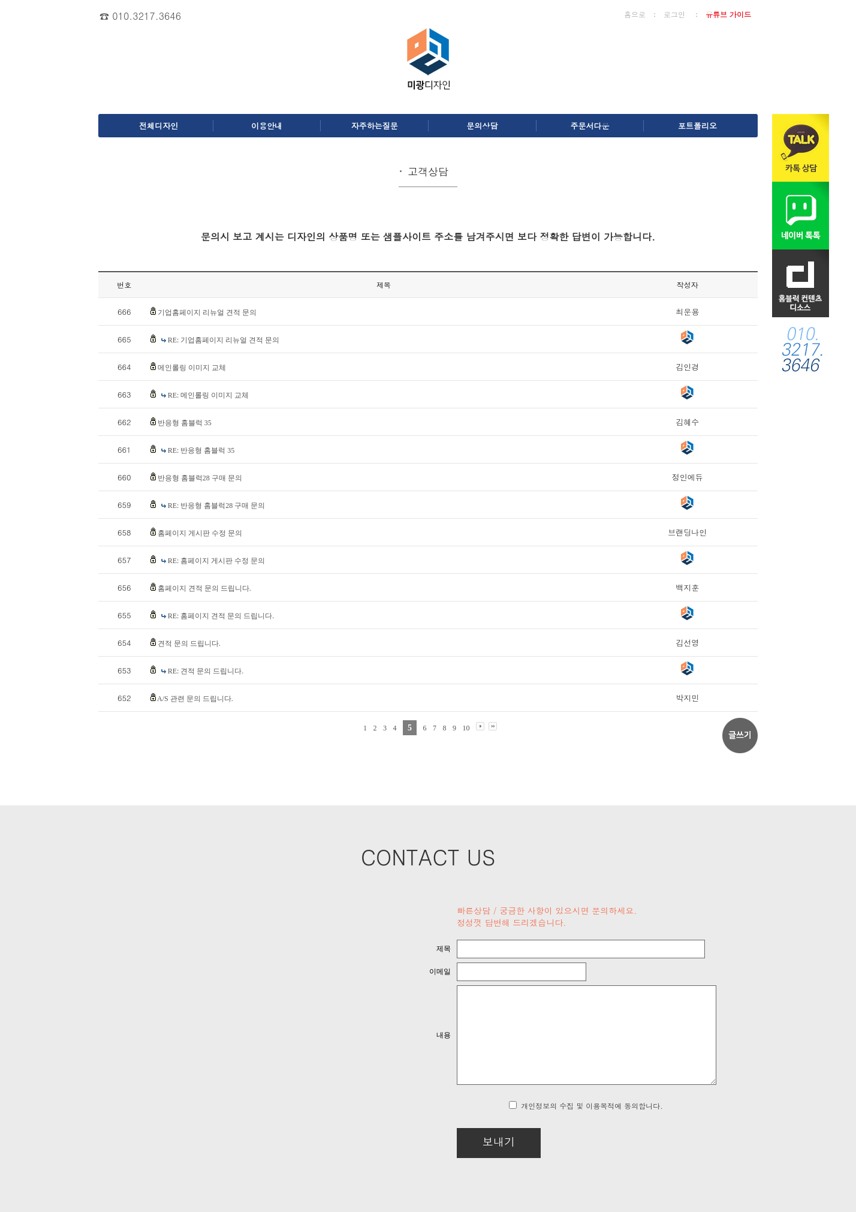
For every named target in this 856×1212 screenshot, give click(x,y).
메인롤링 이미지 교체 (192, 367)
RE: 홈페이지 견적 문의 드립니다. (221, 616)
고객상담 (428, 171)
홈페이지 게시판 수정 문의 (200, 533)
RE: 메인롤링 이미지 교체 (208, 395)
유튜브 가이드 (728, 14)
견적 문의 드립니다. (189, 643)
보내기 (467, 1141)
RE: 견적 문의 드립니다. (206, 671)
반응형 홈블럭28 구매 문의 (200, 478)
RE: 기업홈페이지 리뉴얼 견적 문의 (224, 340)
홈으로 (635, 14)
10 (466, 728)
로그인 (674, 14)
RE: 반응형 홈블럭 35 (201, 450)
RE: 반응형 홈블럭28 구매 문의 (217, 505)
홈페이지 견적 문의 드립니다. (204, 588)
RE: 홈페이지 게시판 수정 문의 (217, 561)
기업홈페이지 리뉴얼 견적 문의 (207, 312)
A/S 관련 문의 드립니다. (195, 698)
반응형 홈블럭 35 (185, 423)
